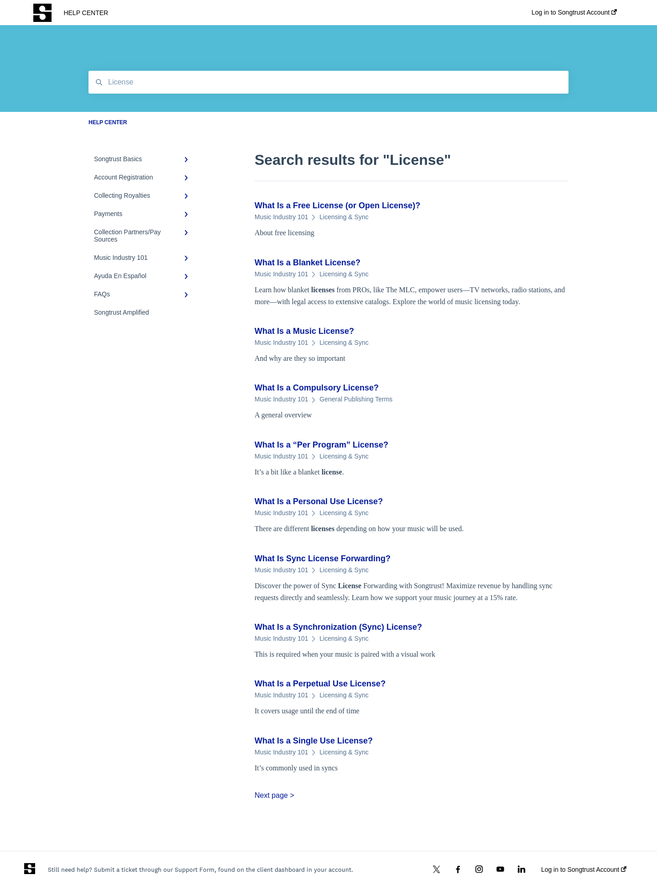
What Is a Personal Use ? (319, 501)
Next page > (274, 795)
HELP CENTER (85, 12)
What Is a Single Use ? (314, 740)
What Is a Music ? (304, 331)
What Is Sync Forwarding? (323, 558)
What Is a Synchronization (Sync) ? (338, 627)
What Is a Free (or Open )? (337, 205)
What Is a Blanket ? (307, 262)
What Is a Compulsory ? (317, 387)
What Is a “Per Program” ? (321, 444)
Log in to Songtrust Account (583, 869)
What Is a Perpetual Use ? (320, 683)
